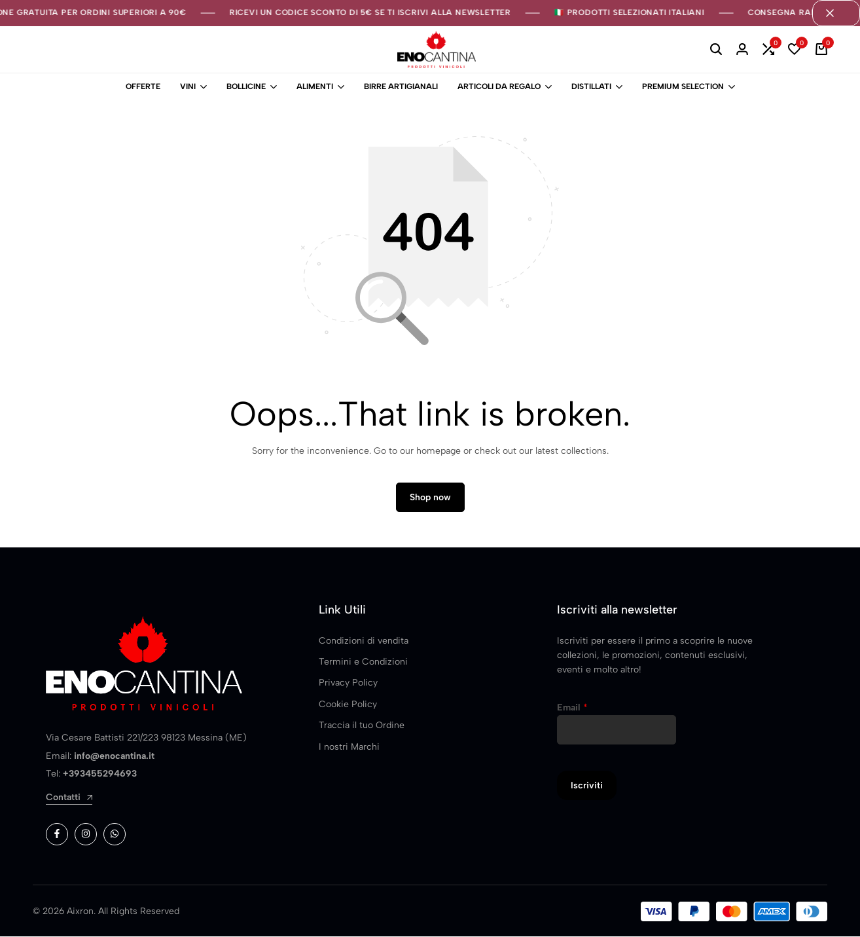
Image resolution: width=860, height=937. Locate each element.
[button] (768, 50)
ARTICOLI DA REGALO (499, 86)
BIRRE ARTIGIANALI (401, 86)
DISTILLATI (591, 86)
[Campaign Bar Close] (836, 13)
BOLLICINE (246, 86)
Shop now (430, 498)
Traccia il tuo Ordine (361, 725)
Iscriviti (587, 786)
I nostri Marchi (349, 746)
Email (572, 708)
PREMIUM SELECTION (683, 86)
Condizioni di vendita (363, 640)
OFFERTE (143, 86)
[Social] (57, 835)
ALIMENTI (314, 86)
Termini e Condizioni (363, 662)
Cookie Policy (348, 704)
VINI (188, 86)
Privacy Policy (348, 683)
